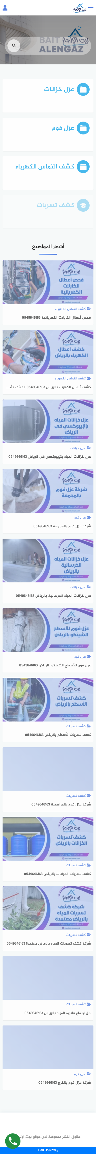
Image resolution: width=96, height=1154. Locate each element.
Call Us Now (48, 1150)
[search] (13, 50)
